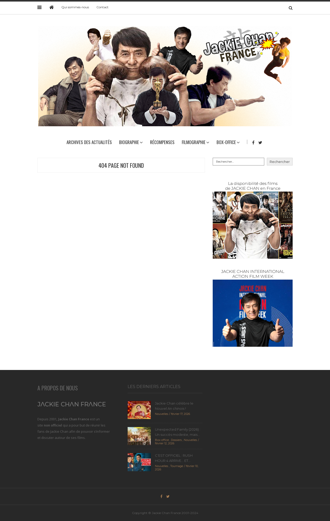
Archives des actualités (89, 142)
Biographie (129, 142)
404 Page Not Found (121, 165)
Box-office (162, 440)
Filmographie (193, 142)
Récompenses (162, 142)
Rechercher (280, 162)
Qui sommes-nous (75, 7)
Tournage (176, 466)
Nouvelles (161, 414)
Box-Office (226, 142)
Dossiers (176, 440)
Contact (102, 7)
